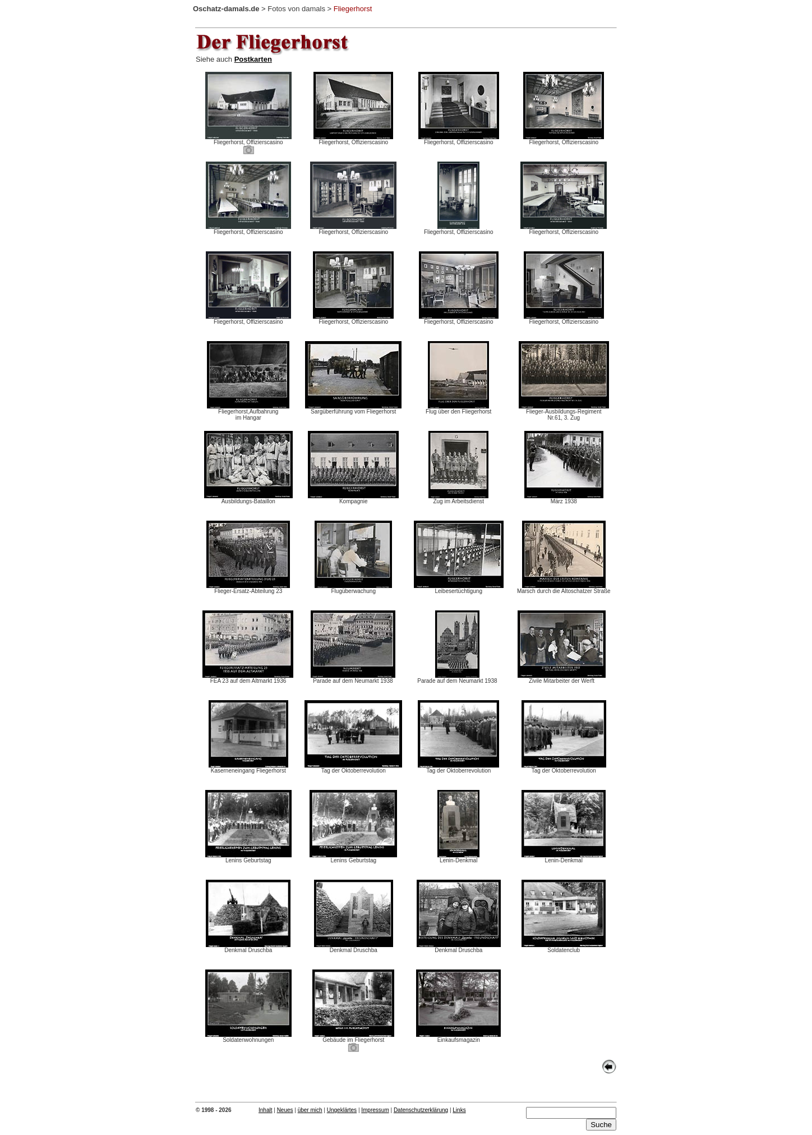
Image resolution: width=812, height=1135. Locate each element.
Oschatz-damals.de (226, 8)
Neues (285, 1110)
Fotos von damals (296, 8)
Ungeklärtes (342, 1110)
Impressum (375, 1110)
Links (459, 1110)
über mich (310, 1110)
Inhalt (265, 1110)
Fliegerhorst (353, 8)
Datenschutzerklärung (421, 1110)
